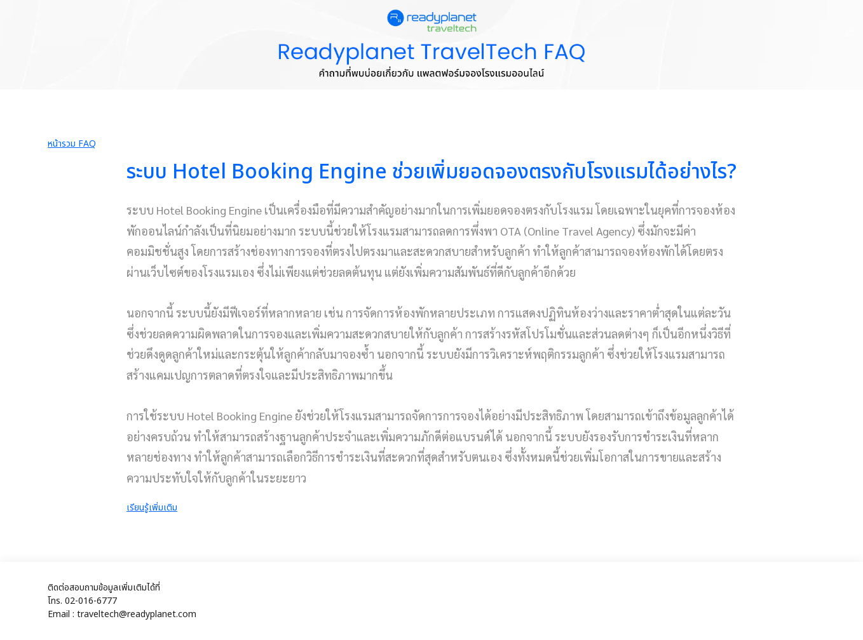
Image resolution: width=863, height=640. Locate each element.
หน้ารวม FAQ (72, 143)
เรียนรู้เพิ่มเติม (151, 507)
